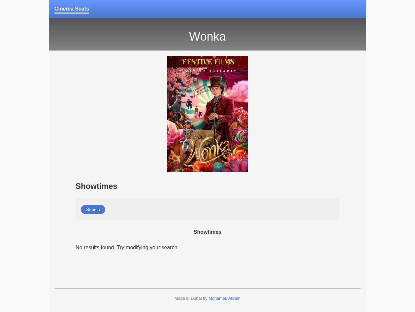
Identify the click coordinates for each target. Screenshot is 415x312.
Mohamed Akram (224, 298)
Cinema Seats (71, 9)
